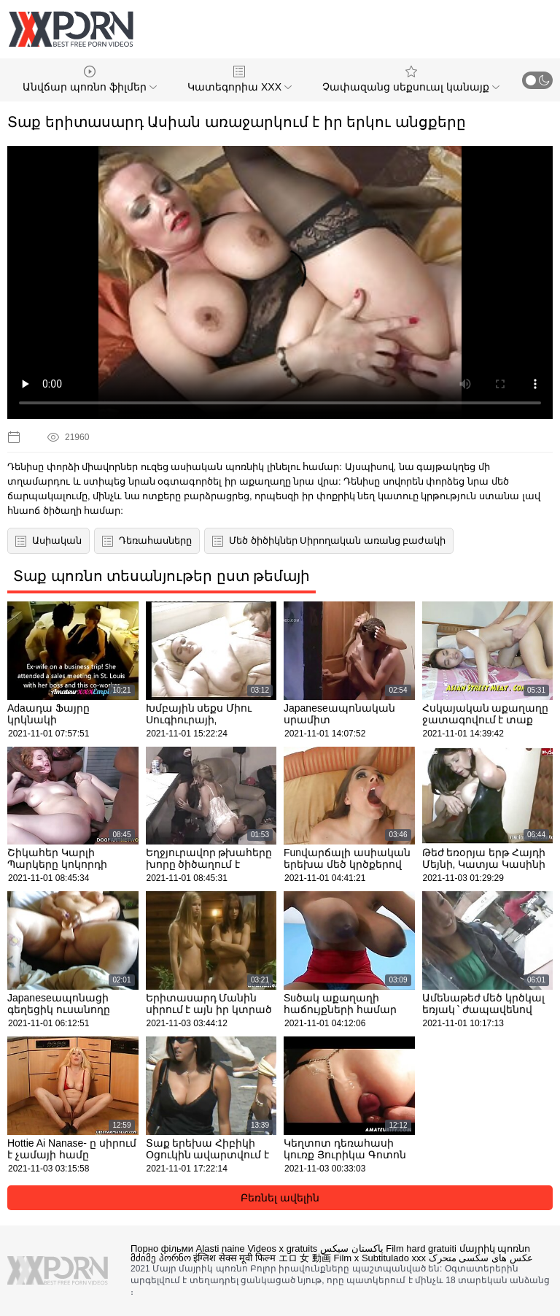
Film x (346, 1257)
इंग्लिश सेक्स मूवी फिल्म (234, 1257)
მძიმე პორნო (161, 1257)
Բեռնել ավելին (280, 1198)
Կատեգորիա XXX (239, 79)
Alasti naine (220, 1248)
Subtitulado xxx (394, 1257)
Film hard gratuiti (421, 1248)
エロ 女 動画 (305, 1257)
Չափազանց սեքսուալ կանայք (410, 79)
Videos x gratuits (282, 1248)
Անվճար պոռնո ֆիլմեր (90, 79)
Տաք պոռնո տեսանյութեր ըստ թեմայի (161, 576)
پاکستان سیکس (352, 1248)
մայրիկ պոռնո (495, 1248)
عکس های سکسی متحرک (481, 1257)
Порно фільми (162, 1248)
